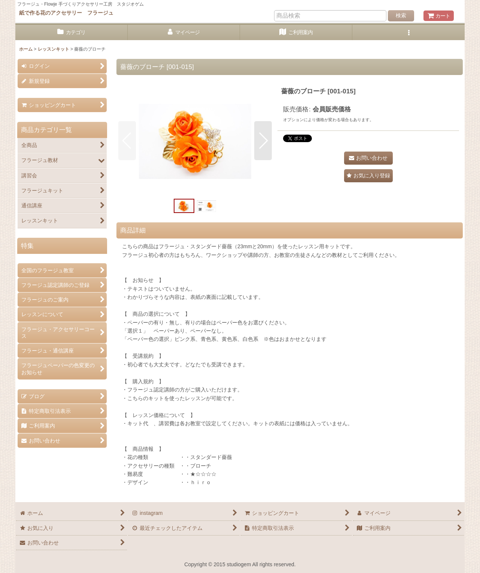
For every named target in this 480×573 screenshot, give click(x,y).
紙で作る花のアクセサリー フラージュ (66, 13)
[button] (408, 32)
